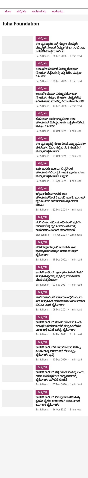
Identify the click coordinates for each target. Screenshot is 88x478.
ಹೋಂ (8, 11)
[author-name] (43, 56)
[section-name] (42, 38)
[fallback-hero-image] (19, 47)
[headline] (61, 47)
